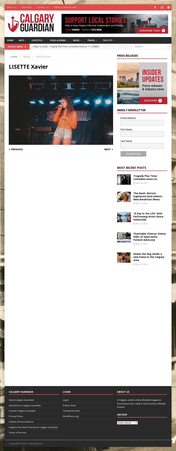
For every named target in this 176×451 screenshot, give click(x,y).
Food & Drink (57, 40)
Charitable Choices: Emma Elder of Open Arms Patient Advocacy (149, 236)
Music (76, 40)
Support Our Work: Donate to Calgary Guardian (33, 427)
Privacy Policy (16, 416)
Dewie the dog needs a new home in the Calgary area (148, 256)
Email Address (128, 118)
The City (107, 40)
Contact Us (42, 7)
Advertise (26, 7)
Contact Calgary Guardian (22, 410)
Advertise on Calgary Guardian (25, 405)
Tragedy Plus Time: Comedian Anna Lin (145, 177)
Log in (66, 399)
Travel (91, 40)
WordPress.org (71, 416)
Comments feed (71, 410)
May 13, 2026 (141, 203)
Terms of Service (17, 432)
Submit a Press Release (65, 7)
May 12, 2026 (141, 243)
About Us (11, 7)
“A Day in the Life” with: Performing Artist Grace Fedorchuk (148, 216)
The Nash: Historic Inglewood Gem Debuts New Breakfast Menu (147, 196)
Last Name (126, 140)
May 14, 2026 (141, 182)
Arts (21, 40)
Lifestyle (37, 40)
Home (10, 40)
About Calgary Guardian (21, 399)
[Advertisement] (143, 324)
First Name (126, 129)
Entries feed (69, 405)
